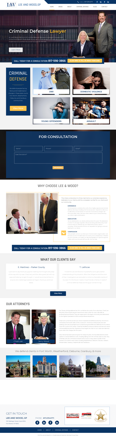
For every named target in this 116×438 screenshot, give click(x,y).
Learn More (15, 50)
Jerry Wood (43, 342)
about (48, 430)
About (69, 7)
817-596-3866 (57, 61)
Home (52, 7)
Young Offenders (51, 121)
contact (75, 430)
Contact (105, 7)
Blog (95, 7)
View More (18, 108)
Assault (91, 121)
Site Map (69, 435)
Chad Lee (18, 342)
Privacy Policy (75, 435)
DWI (51, 91)
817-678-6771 (89, 2)
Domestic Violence (91, 91)
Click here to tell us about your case (85, 61)
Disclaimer (63, 435)
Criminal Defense (82, 7)
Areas (60, 7)
